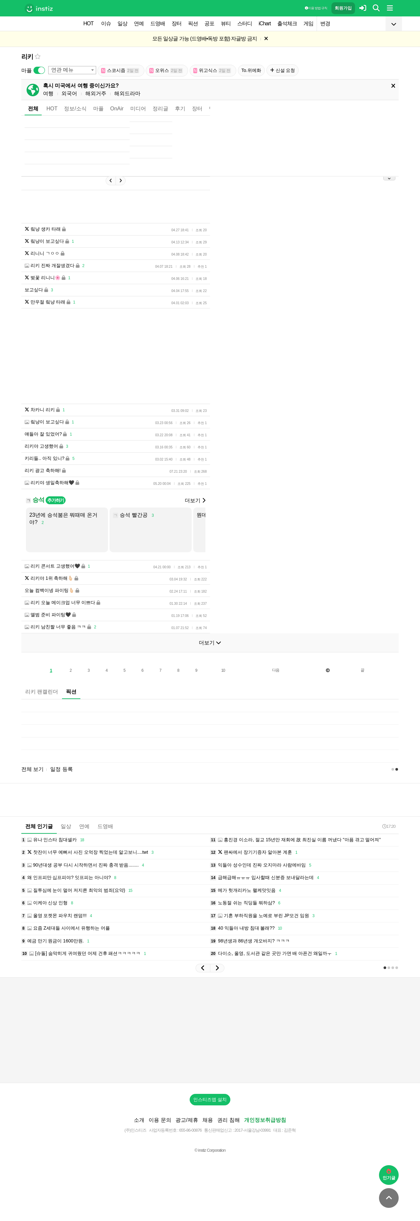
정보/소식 (75, 108)
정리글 (160, 108)
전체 (33, 108)
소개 (139, 1120)
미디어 (138, 108)
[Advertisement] (210, 1030)
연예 (139, 23)
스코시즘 (120, 70)
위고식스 (212, 70)
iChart (265, 23)
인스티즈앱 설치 (210, 1099)
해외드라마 (127, 93)
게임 (308, 23)
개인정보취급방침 (265, 1120)
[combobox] (72, 70)
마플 (98, 108)
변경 (325, 23)
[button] (203, 968)
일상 (122, 23)
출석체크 (287, 23)
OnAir (117, 108)
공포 (209, 23)
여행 (48, 93)
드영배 (157, 23)
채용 (207, 1120)
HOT (88, 23)
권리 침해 (228, 1120)
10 (223, 670)
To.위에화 (252, 70)
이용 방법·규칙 (316, 8)
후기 (180, 108)
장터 (176, 23)
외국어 (69, 93)
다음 (275, 670)
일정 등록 (61, 769)
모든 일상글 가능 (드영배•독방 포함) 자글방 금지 (204, 38)
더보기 (195, 500)
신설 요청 (282, 70)
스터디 (244, 23)
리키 (27, 56)
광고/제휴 (187, 1120)
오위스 (166, 70)
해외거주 (95, 93)
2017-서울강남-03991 (252, 1130)
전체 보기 (32, 769)
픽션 (193, 23)
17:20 (388, 826)
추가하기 (55, 500)
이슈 (106, 23)
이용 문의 (160, 1120)
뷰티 (226, 23)
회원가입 (343, 8)
